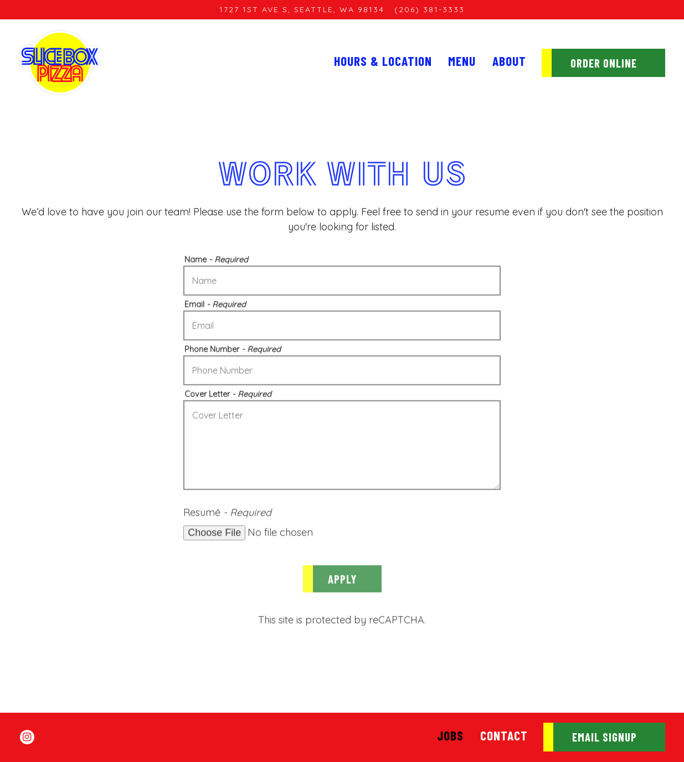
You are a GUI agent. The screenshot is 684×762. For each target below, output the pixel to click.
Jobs (450, 735)
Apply (342, 581)
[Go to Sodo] (301, 10)
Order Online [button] (603, 63)
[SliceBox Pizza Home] (60, 62)
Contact (504, 735)
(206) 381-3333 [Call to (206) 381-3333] (429, 9)
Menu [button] (462, 61)
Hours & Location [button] (383, 61)
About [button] (509, 61)
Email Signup (604, 737)
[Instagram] (27, 737)
